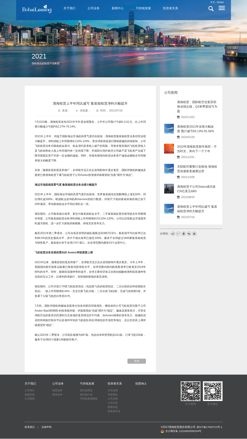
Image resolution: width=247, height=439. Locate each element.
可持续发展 (158, 9)
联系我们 (30, 427)
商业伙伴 (57, 394)
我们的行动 (86, 394)
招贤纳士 (141, 383)
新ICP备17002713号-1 (209, 427)
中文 (201, 2)
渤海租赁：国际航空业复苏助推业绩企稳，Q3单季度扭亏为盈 (197, 106)
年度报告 (113, 394)
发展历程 (30, 394)
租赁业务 (57, 390)
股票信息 (113, 407)
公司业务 (108, 9)
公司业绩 (113, 390)
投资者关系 (185, 9)
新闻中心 (133, 9)
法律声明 (47, 427)
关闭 (136, 361)
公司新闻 (30, 398)
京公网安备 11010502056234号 (180, 431)
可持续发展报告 (89, 398)
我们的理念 (86, 390)
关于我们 (84, 9)
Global (209, 2)
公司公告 (113, 403)
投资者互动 (114, 411)
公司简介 (30, 390)
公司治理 (113, 398)
